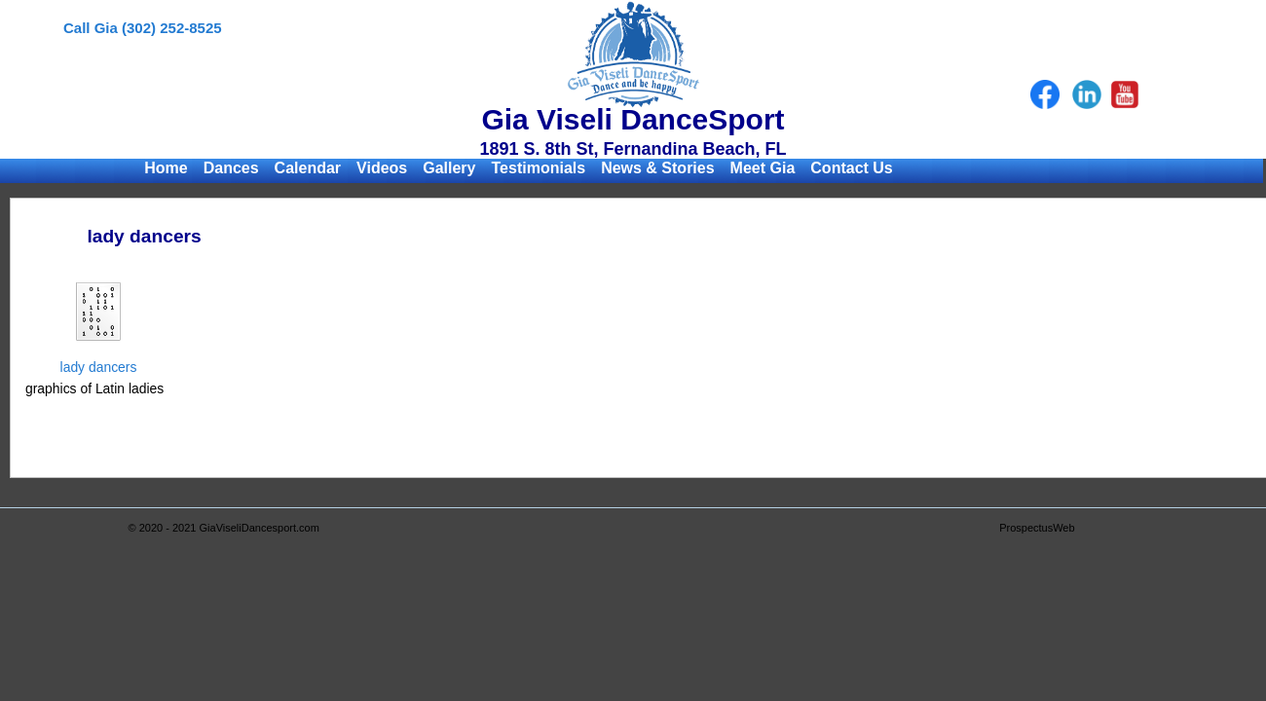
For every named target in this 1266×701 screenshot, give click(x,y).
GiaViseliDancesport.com (259, 528)
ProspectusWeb (1036, 528)
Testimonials (539, 168)
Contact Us (851, 168)
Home (165, 168)
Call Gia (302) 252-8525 (142, 27)
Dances (231, 168)
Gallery (449, 168)
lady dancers (98, 367)
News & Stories (657, 168)
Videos (381, 168)
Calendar (308, 168)
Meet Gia (763, 168)
